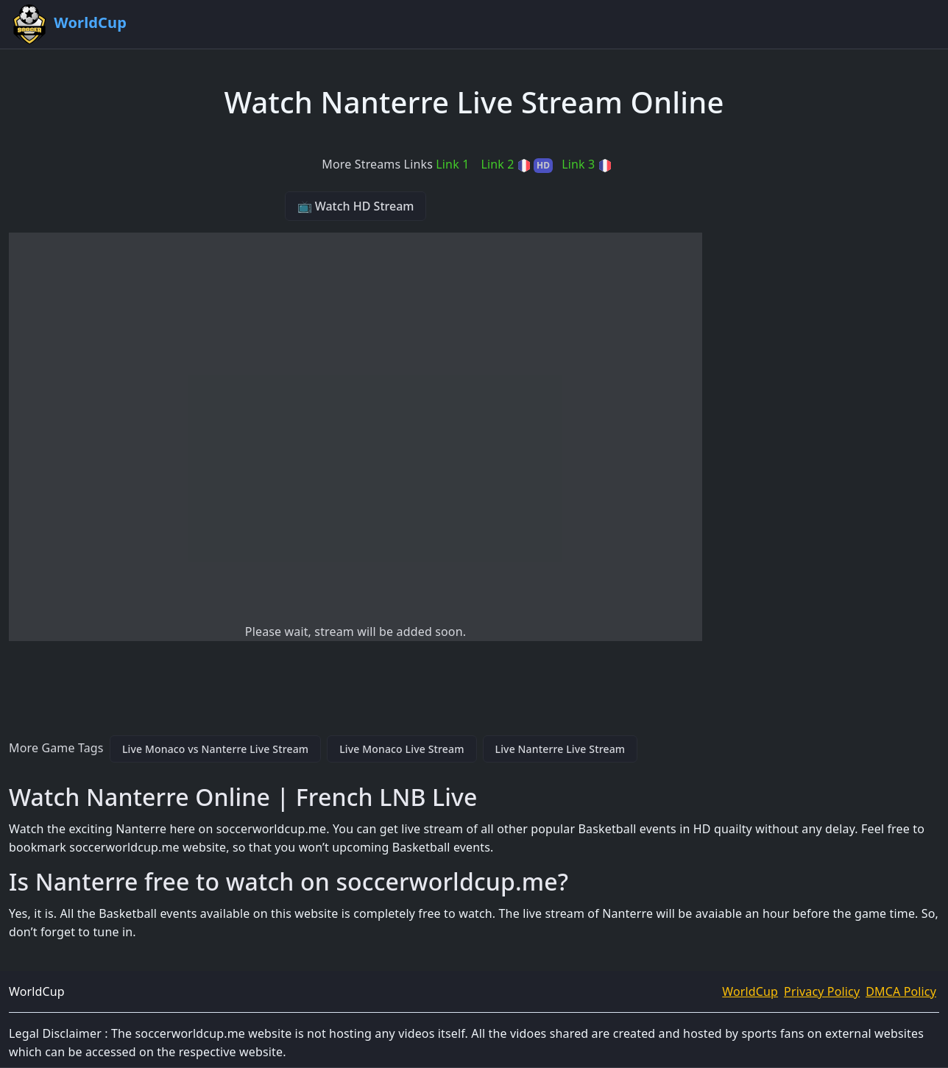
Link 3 (586, 164)
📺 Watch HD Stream (355, 206)
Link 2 (517, 164)
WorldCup (750, 991)
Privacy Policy (822, 991)
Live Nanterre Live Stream (560, 749)
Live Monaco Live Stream (401, 749)
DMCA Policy (901, 991)
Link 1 (452, 164)
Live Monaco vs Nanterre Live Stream (215, 749)
